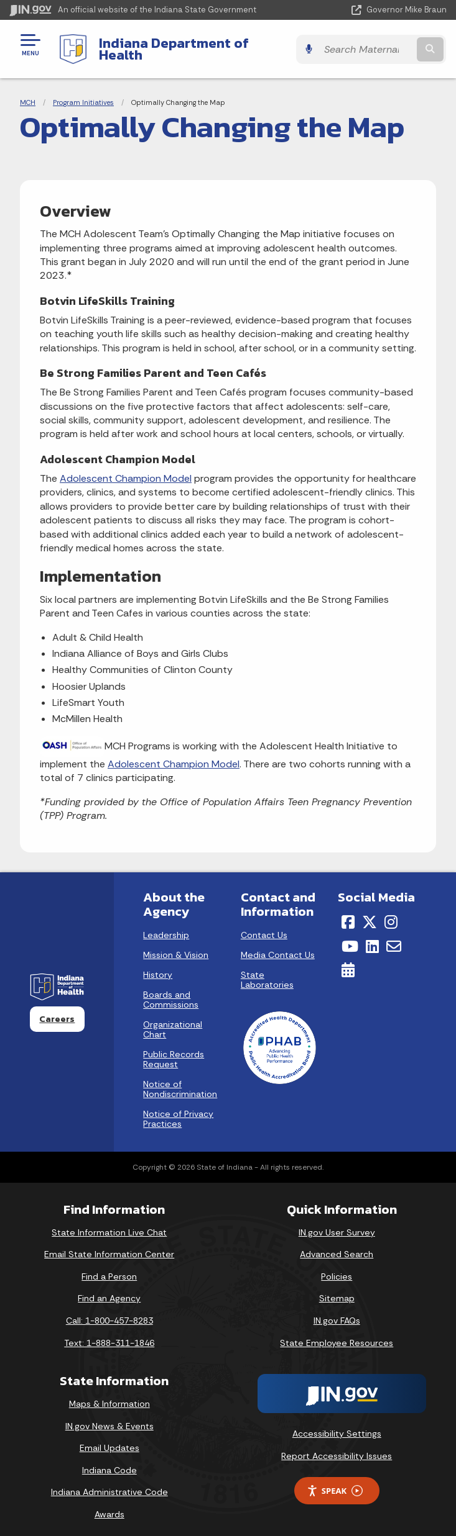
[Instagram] (391, 912)
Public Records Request (173, 1049)
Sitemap (337, 1288)
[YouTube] (350, 936)
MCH (27, 93)
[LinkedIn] (372, 936)
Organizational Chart (172, 1020)
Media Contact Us (278, 945)
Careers (57, 1009)
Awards (109, 1505)
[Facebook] (348, 912)
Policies (336, 1266)
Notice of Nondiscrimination (180, 1079)
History (157, 965)
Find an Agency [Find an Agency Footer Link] (109, 1288)
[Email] (393, 936)
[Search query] (383, 44)
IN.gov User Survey (337, 1222)
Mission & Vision (175, 945)
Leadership (166, 925)
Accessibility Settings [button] (336, 1424)
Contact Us (264, 925)
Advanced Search (336, 1244)
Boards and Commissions (170, 990)
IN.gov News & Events (109, 1416)
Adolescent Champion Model (126, 469)
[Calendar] (348, 960)
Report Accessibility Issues (336, 1446)
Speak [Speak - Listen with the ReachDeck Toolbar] (335, 1481)
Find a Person (109, 1266)
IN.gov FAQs (337, 1311)
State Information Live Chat (109, 1222)
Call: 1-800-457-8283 (109, 1311)
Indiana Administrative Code (109, 1482)
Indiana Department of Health (196, 44)
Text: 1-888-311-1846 (109, 1333)
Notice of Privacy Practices (178, 1109)
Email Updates (109, 1438)
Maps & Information (109, 1394)
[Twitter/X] (369, 912)
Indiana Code (109, 1460)
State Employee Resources (336, 1333)
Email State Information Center (109, 1244)
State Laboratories (267, 970)
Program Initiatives (83, 93)
